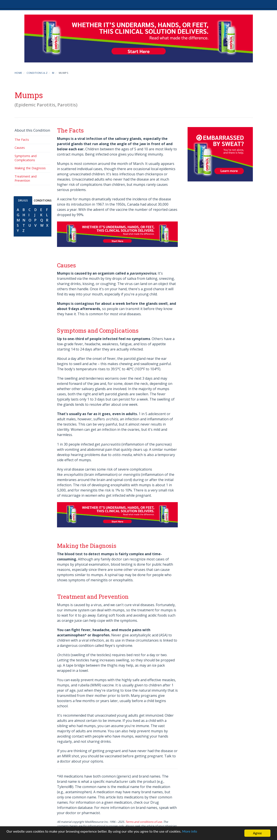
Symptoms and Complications (26, 158)
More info (189, 831)
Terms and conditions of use (143, 822)
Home (18, 72)
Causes (20, 148)
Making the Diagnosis (30, 168)
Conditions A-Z (37, 72)
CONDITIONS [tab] (43, 200)
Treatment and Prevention (26, 178)
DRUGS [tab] (23, 200)
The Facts (22, 139)
